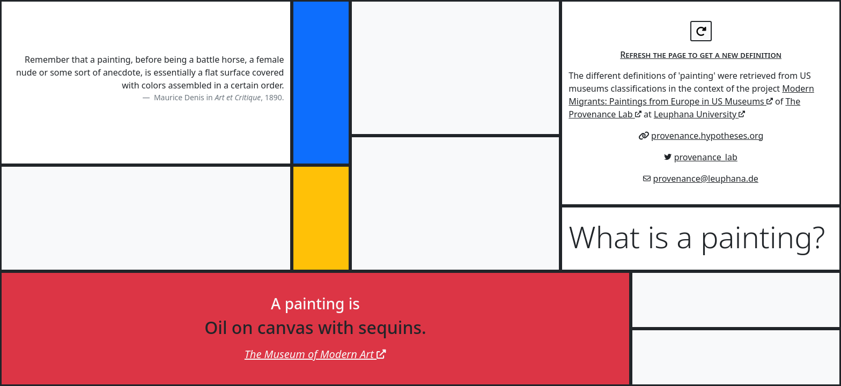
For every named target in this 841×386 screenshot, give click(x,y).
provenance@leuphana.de (705, 178)
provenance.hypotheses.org (707, 136)
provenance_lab (705, 157)
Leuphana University (699, 114)
